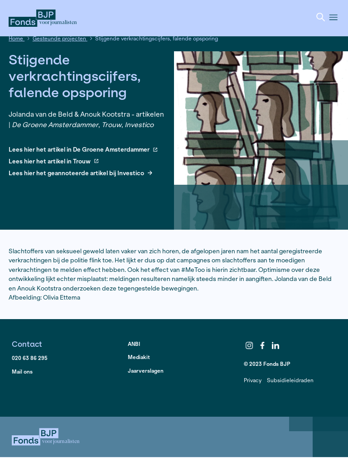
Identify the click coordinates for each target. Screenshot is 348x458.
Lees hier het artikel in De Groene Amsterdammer (83, 150)
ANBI (134, 343)
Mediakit (139, 357)
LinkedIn (275, 345)
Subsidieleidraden (290, 380)
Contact (27, 344)
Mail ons (22, 371)
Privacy (252, 380)
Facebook (262, 345)
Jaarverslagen (146, 370)
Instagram (250, 345)
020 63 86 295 (30, 358)
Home (16, 38)
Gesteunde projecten (60, 38)
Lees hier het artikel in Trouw (54, 162)
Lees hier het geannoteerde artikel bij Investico (80, 174)
